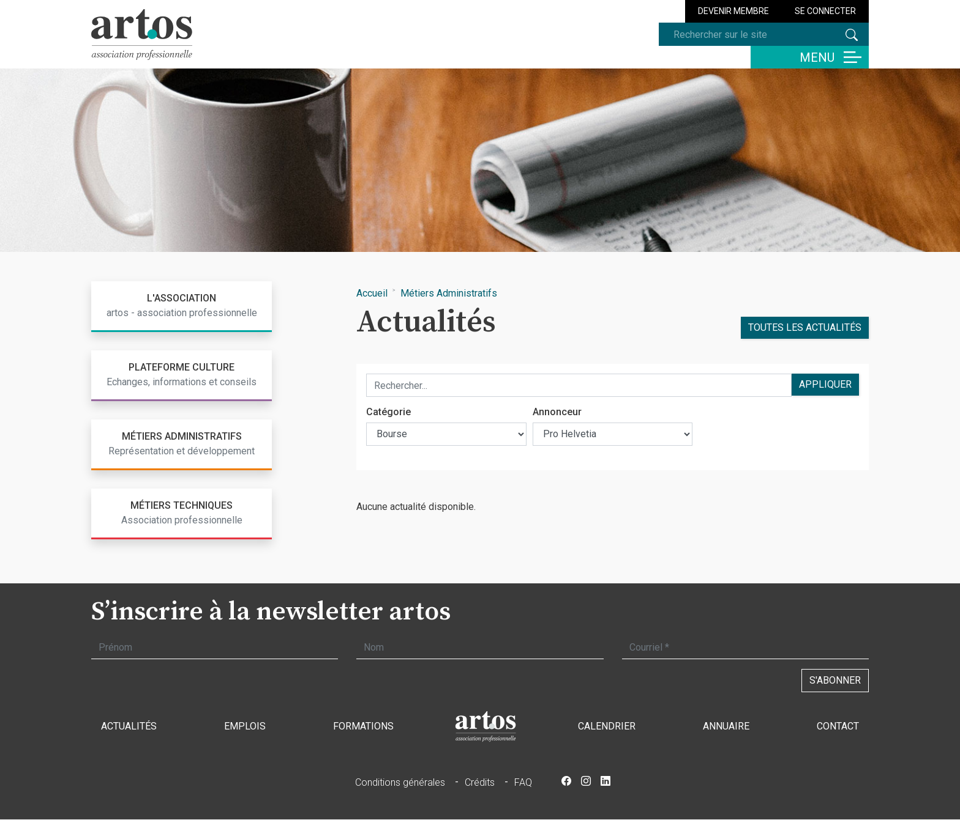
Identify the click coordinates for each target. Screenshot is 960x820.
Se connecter (825, 11)
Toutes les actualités (804, 327)
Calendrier (607, 726)
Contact (838, 726)
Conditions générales (400, 782)
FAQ (523, 782)
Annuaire (726, 726)
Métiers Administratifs (448, 293)
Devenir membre (733, 11)
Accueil (372, 293)
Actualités (129, 726)
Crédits (480, 782)
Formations (363, 726)
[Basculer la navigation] (810, 57)
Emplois (245, 726)
